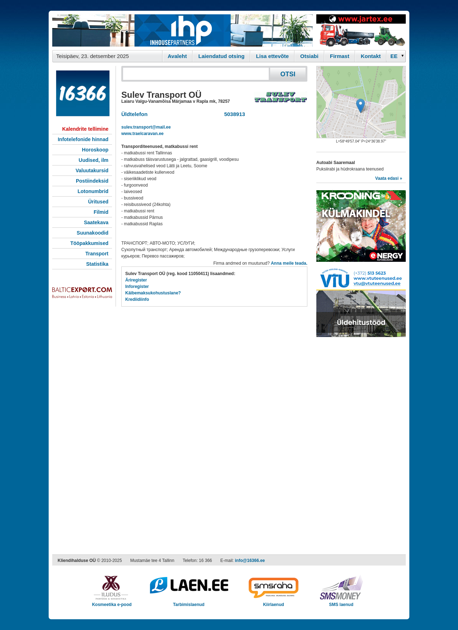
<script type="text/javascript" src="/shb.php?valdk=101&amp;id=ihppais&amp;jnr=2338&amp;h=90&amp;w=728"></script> (182, 30)
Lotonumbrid (93, 191)
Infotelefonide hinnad (83, 139)
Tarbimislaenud (189, 602)
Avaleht (177, 56)
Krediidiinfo (137, 299)
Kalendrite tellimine (85, 129)
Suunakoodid (92, 233)
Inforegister (137, 286)
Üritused (98, 202)
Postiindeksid (92, 181)
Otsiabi (309, 56)
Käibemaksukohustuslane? (153, 292)
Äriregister (136, 280)
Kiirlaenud (273, 602)
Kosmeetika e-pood (112, 602)
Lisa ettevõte (272, 56)
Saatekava (96, 222)
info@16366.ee (250, 560)
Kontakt (371, 56)
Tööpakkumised (89, 243)
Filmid (101, 212)
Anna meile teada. (289, 263)
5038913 (233, 114)
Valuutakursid (91, 170)
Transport (96, 253)
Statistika (97, 264)
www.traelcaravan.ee (142, 133)
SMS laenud (341, 602)
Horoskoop (95, 150)
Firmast (339, 56)
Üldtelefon (134, 114)
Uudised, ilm (93, 160)
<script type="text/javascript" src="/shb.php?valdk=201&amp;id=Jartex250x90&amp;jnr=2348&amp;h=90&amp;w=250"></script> (361, 30)
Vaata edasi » (388, 178)
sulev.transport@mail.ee (146, 127)
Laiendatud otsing (221, 56)
